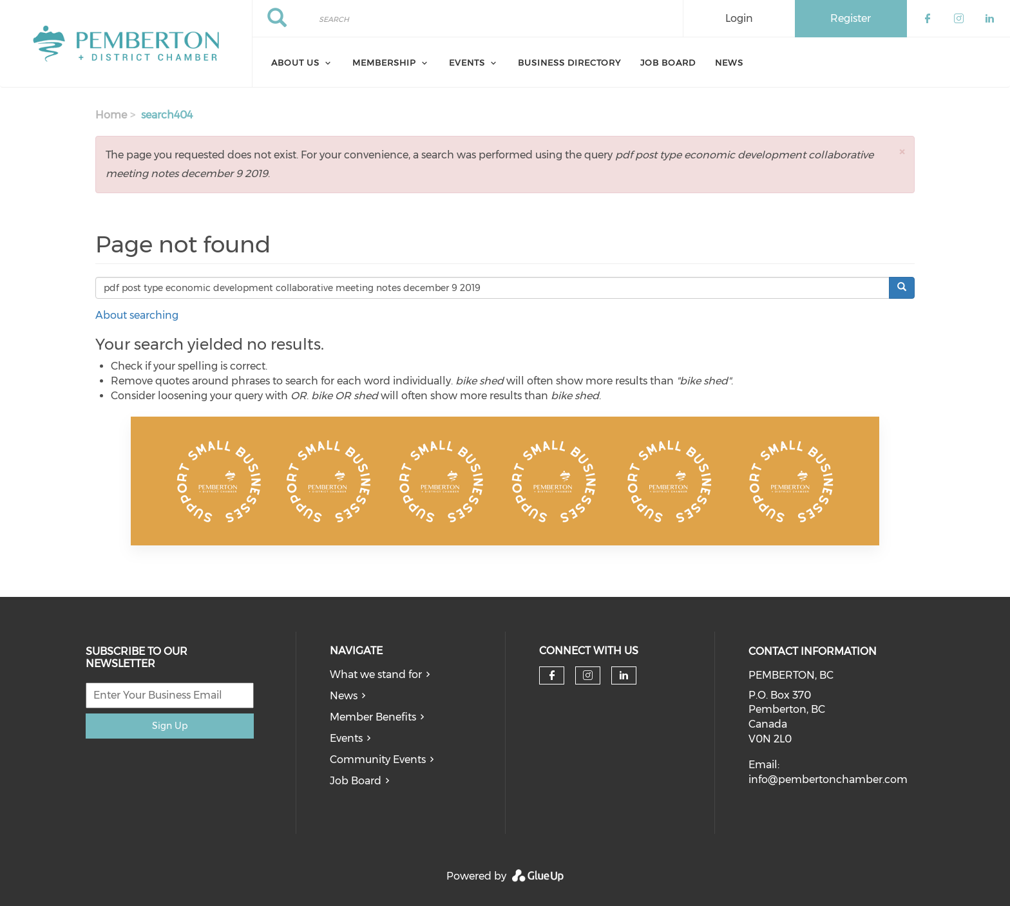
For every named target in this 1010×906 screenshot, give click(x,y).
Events (346, 738)
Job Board (668, 62)
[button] (902, 151)
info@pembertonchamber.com (828, 779)
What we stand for (376, 674)
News (729, 62)
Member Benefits (373, 717)
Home (111, 115)
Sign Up (169, 725)
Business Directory (569, 62)
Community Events (378, 759)
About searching (136, 315)
